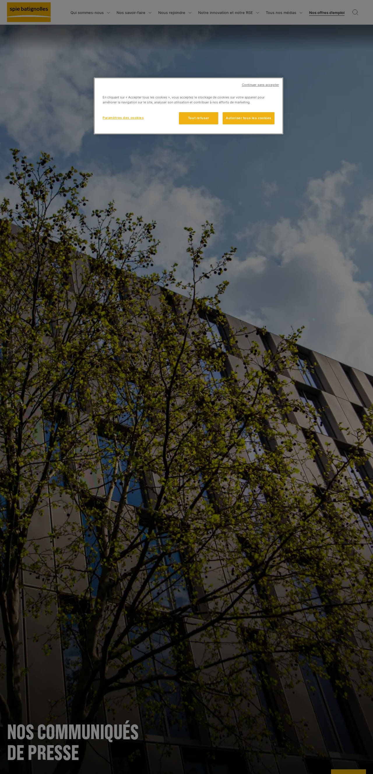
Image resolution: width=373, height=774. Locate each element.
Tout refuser (198, 118)
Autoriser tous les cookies (248, 118)
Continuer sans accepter (260, 85)
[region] (188, 105)
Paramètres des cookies (123, 118)
